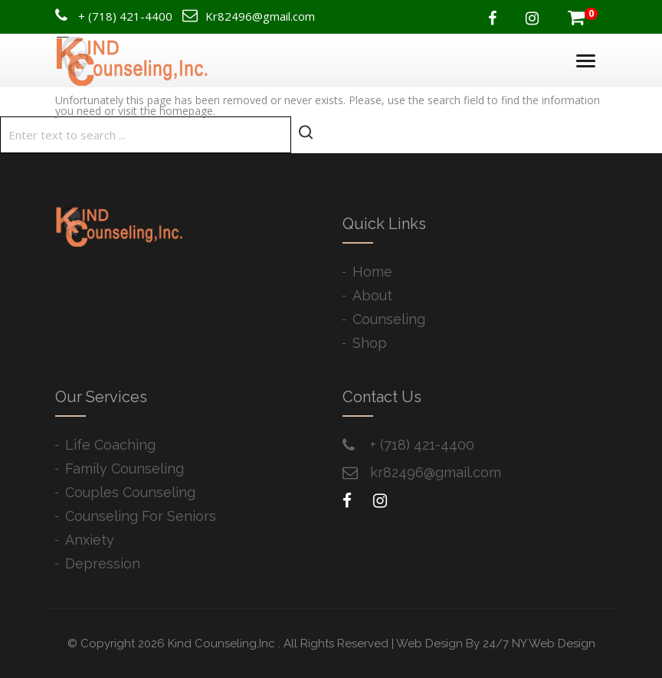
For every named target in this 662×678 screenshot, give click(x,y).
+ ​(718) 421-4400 (422, 445)
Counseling (388, 319)
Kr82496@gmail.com (260, 16)
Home (372, 272)
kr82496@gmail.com (435, 472)
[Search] (145, 134)
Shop (369, 343)
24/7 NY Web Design (539, 643)
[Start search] (305, 133)
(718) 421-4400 (130, 16)
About (372, 295)
